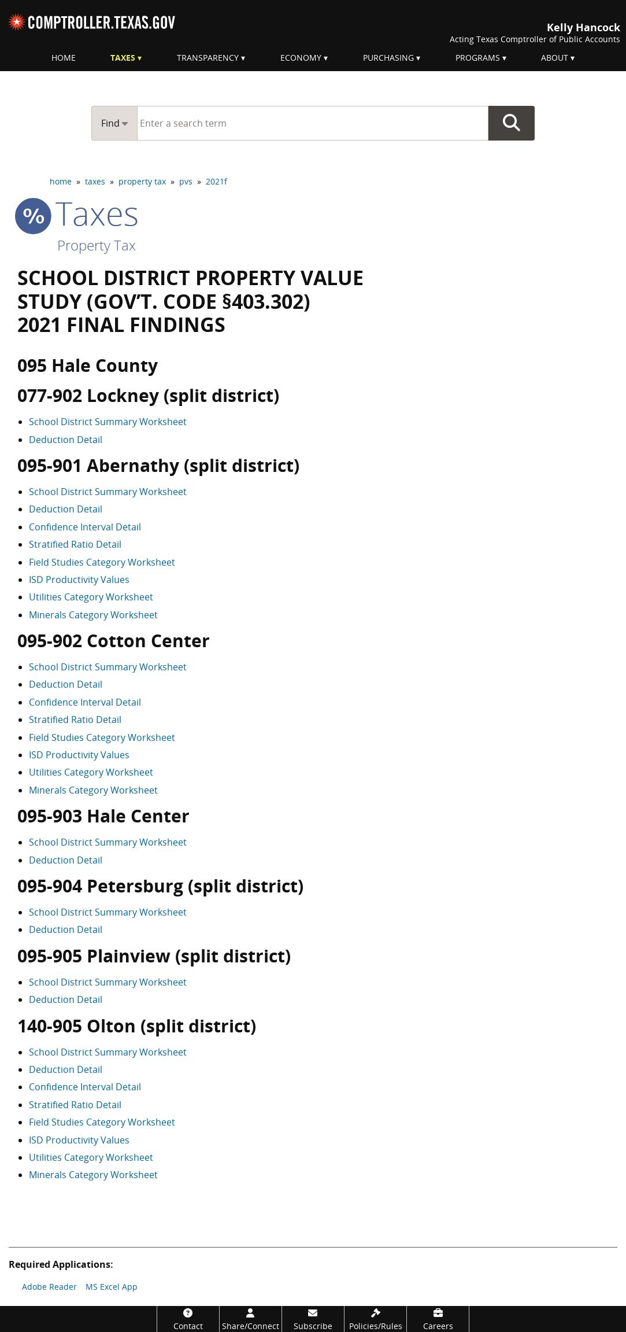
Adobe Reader (49, 1286)
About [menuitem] (554, 57)
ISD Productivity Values (79, 579)
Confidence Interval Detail (85, 527)
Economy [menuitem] (300, 57)
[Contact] (188, 1319)
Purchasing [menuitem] (388, 57)
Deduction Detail (65, 439)
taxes (95, 181)
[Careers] (438, 1319)
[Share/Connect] (250, 1319)
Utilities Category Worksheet (91, 597)
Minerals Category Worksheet (93, 614)
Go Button (511, 123)
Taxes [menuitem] (122, 57)
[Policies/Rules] (375, 1319)
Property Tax (96, 244)
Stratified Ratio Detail (75, 544)
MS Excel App (112, 1286)
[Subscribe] (313, 1319)
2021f (216, 181)
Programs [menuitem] (477, 57)
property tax (142, 181)
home (61, 181)
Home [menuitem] (63, 57)
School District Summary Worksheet (108, 421)
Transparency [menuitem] (208, 57)
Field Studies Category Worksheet (102, 562)
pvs (185, 181)
